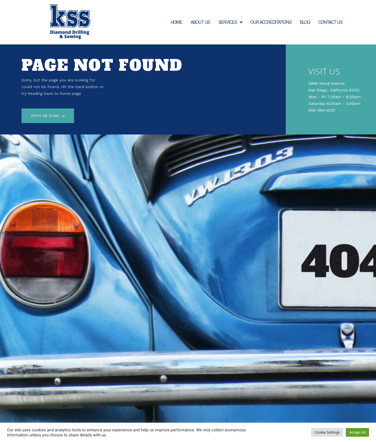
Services (230, 22)
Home (176, 22)
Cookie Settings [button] (327, 432)
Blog (305, 22)
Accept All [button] (357, 432)
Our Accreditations (270, 22)
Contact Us (330, 22)
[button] (48, 115)
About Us (200, 22)
